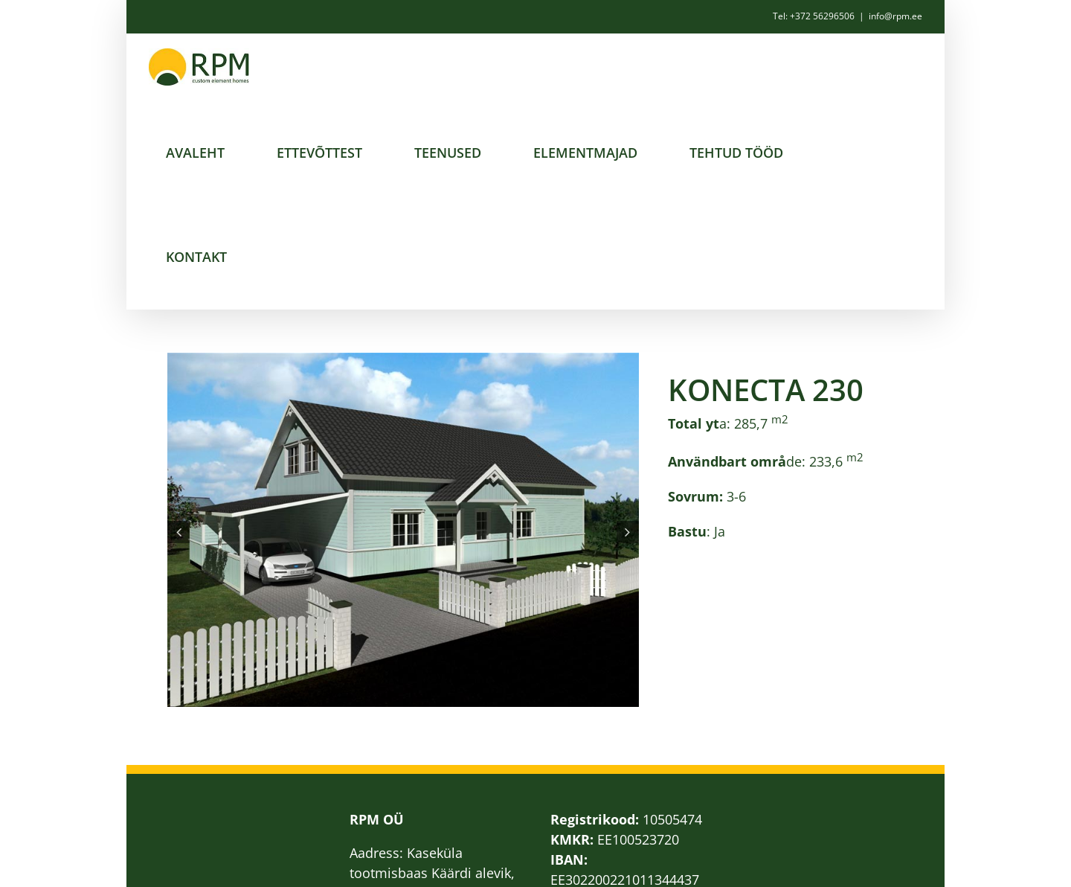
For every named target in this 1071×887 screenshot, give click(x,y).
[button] (178, 532)
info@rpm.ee (895, 16)
